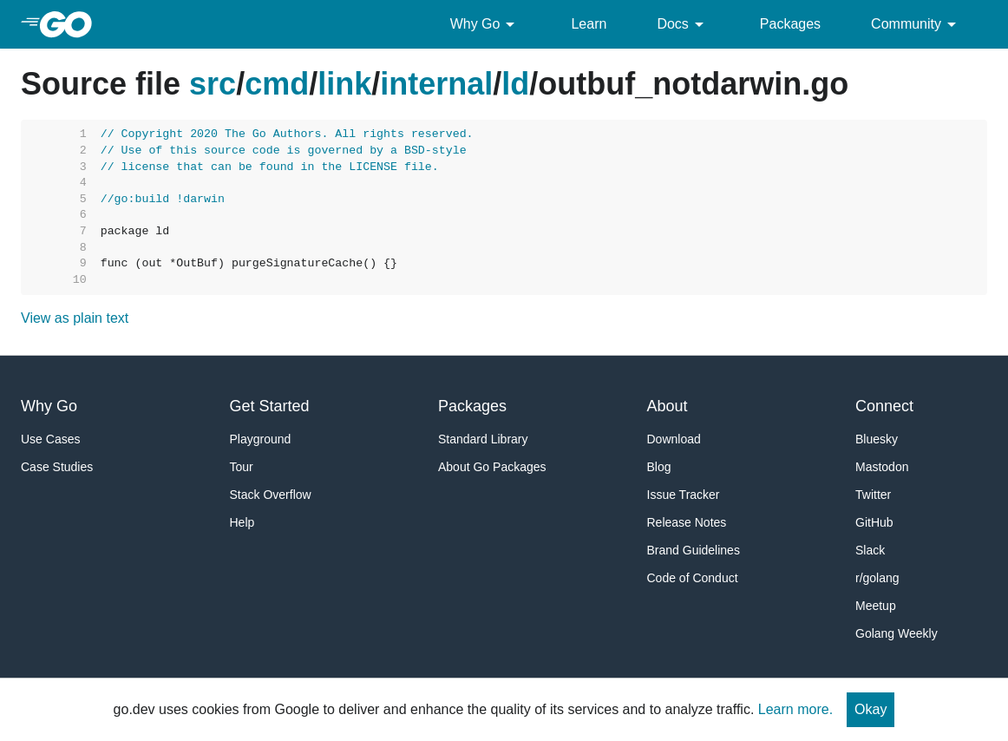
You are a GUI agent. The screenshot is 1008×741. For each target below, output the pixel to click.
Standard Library (483, 439)
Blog (659, 467)
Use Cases (50, 439)
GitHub (874, 522)
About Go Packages (492, 467)
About (667, 406)
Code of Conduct (692, 578)
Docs (683, 24)
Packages (790, 23)
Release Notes (687, 522)
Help (242, 522)
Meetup (875, 606)
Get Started (270, 406)
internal (436, 84)
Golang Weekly (896, 633)
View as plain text (74, 318)
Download (674, 439)
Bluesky (876, 439)
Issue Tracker (683, 495)
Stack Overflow (270, 495)
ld (515, 84)
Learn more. (795, 709)
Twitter (873, 495)
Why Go (485, 24)
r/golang (877, 578)
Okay (870, 709)
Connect (884, 406)
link (344, 84)
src (212, 84)
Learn (588, 23)
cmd (277, 84)
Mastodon (881, 467)
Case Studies (57, 467)
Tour (241, 467)
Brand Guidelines (693, 550)
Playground (260, 439)
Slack (870, 550)
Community (916, 24)
